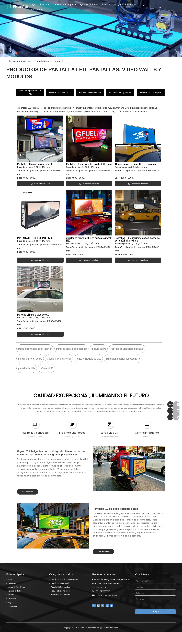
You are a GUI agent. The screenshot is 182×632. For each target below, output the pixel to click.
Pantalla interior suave (30, 358)
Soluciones (133, 4)
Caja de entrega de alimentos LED (29, 92)
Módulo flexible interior (59, 358)
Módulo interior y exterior (120, 92)
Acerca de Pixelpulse (67, 4)
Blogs (145, 4)
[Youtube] (107, 605)
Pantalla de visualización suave (126, 348)
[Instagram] (111, 605)
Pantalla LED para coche (60, 92)
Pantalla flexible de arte (88, 358)
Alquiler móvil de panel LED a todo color (135, 164)
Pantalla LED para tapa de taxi (33, 314)
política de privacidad (109, 628)
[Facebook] (94, 605)
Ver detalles (27, 491)
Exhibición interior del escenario (123, 358)
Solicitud (108, 4)
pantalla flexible (26, 368)
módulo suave (98, 348)
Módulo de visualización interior (35, 348)
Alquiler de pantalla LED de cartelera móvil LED (88, 239)
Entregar (155, 611)
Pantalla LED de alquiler (150, 92)
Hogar (36, 4)
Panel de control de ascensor (71, 348)
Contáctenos (39, 9)
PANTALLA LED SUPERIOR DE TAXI (34, 238)
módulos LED (46, 368)
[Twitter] (102, 605)
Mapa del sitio (93, 628)
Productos (48, 4)
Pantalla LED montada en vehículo (35, 164)
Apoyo (120, 4)
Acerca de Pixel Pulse (16, 587)
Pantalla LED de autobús (90, 92)
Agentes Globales (91, 4)
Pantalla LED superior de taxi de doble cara (88, 164)
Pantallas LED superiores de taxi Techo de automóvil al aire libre (137, 239)
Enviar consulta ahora (40, 184)
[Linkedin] (98, 605)
